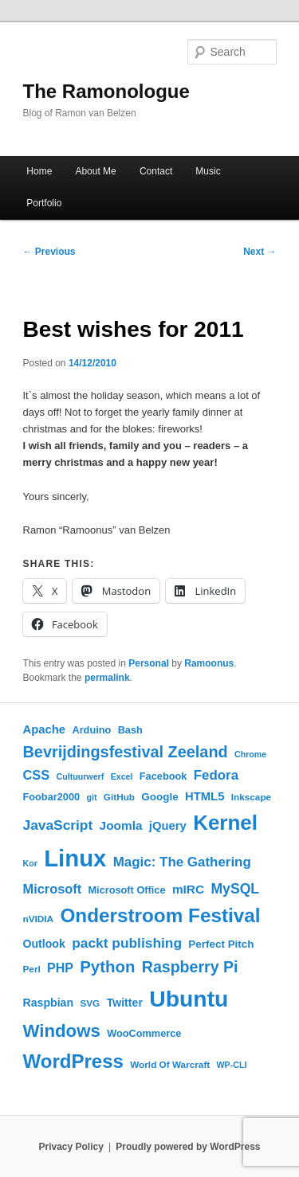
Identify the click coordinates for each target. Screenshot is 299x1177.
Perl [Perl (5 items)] (32, 969)
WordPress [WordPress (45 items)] (73, 1061)
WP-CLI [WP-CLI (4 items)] (232, 1064)
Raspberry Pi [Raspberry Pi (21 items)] (190, 967)
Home (39, 171)
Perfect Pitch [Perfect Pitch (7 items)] (221, 944)
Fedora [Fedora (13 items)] (216, 775)
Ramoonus (209, 663)
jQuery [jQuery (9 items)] (168, 825)
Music (207, 171)
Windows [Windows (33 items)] (61, 1031)
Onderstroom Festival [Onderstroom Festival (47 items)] (160, 915)
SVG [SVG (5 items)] (90, 1003)
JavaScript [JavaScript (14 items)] (58, 825)
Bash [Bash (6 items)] (130, 730)
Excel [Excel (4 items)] (122, 776)
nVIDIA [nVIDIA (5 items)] (38, 918)
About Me (95, 171)
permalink (107, 677)
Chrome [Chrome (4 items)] (250, 754)
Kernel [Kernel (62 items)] (225, 823)
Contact (156, 171)
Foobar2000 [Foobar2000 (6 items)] (52, 797)
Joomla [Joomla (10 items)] (121, 825)
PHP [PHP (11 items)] (60, 968)
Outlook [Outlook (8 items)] (44, 943)
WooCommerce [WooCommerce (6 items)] (144, 1033)
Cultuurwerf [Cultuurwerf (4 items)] (80, 776)
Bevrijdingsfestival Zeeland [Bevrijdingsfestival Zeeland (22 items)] (125, 752)
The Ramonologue (106, 91)
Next (259, 251)
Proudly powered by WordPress (188, 1146)
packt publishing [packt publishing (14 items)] (127, 943)
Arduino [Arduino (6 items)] (91, 730)
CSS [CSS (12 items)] (36, 775)
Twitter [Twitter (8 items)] (125, 1002)
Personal (148, 663)
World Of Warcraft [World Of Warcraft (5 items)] (170, 1064)
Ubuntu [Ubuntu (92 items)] (188, 998)
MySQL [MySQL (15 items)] (234, 889)
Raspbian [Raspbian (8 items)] (48, 1002)
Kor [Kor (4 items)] (30, 863)
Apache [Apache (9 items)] (44, 729)
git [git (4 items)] (91, 797)
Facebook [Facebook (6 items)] (163, 776)
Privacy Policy (70, 1146)
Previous (49, 251)
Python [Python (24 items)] (107, 967)
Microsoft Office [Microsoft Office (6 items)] (126, 890)
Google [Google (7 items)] (159, 797)
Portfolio (43, 203)
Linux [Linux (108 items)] (75, 858)
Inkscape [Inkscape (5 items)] (251, 797)
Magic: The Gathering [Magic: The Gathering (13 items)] (182, 862)
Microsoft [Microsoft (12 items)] (52, 889)
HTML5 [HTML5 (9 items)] (204, 796)
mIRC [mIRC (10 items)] (188, 889)
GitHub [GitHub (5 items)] (119, 797)
